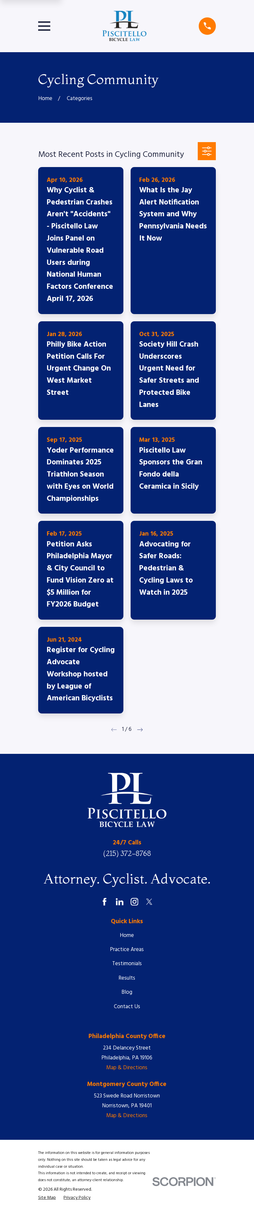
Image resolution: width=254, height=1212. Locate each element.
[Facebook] (104, 901)
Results (126, 978)
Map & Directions (126, 1067)
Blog (126, 992)
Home (127, 935)
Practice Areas (127, 949)
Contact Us (127, 1006)
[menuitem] (47, 1198)
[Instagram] (134, 901)
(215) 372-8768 (127, 853)
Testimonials (127, 963)
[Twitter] (149, 901)
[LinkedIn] (119, 901)
